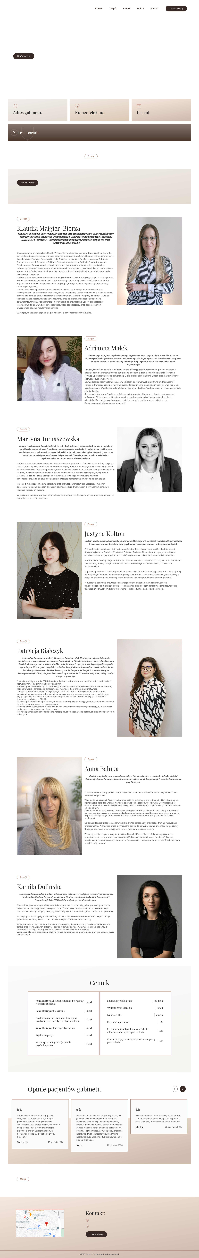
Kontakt (155, 8)
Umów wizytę (176, 8)
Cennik (126, 8)
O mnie (99, 8)
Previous (175, 1089)
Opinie (140, 8)
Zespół (113, 8)
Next (183, 1089)
